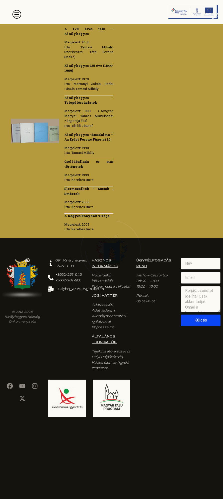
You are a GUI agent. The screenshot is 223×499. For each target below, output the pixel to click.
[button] (16, 14)
